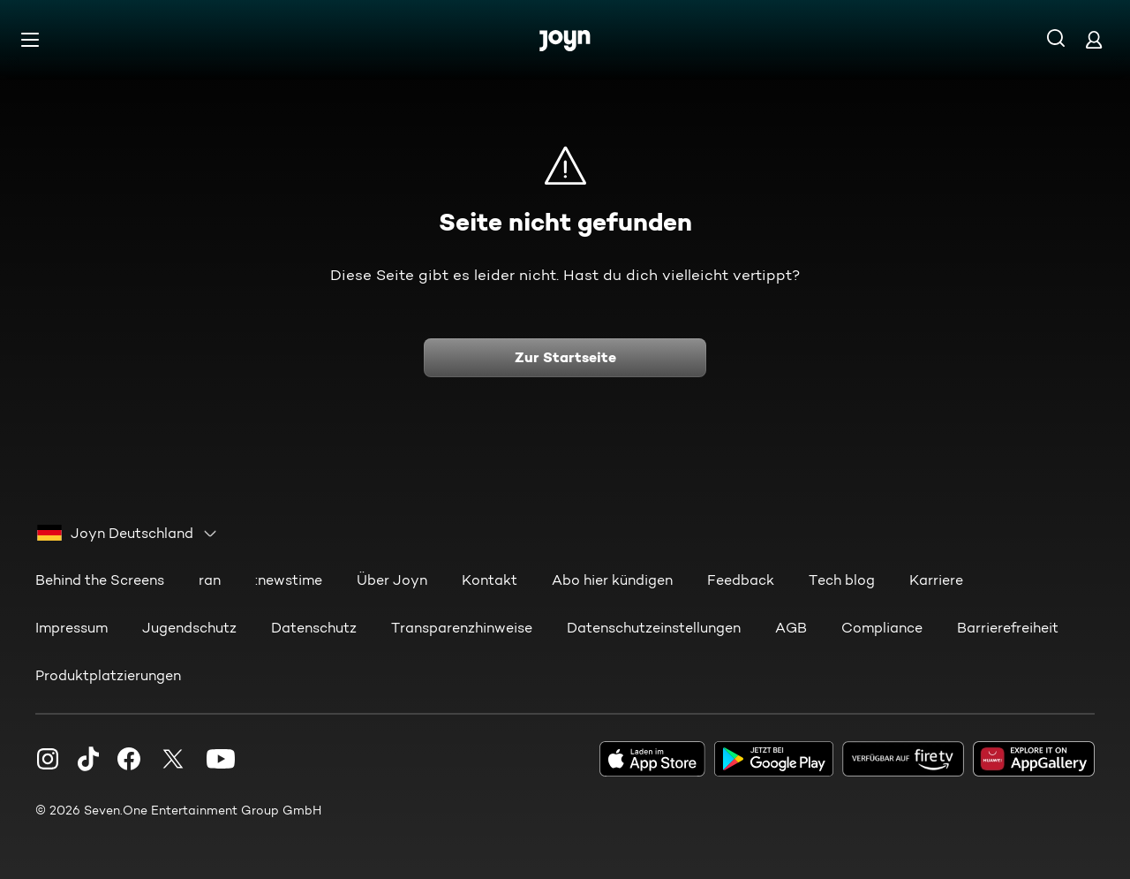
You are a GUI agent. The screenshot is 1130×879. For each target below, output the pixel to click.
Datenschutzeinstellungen (654, 626)
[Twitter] (173, 758)
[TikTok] (88, 758)
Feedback (740, 579)
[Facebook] (129, 758)
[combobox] (127, 533)
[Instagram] (47, 758)
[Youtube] (221, 758)
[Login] (1093, 39)
